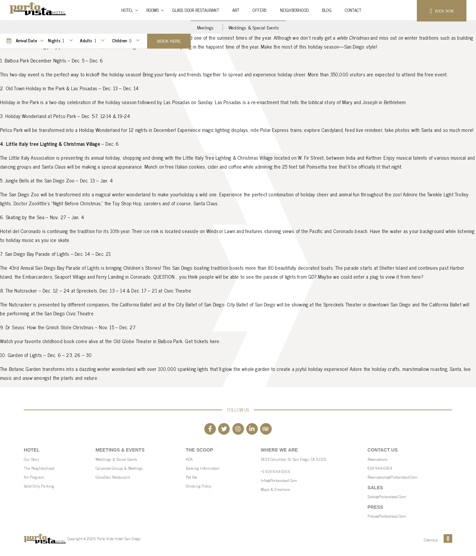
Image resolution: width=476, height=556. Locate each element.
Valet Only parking (39, 486)
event (441, 74)
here (214, 341)
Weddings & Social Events (116, 459)
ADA (189, 459)
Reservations (377, 459)
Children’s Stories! (142, 267)
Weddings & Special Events (253, 27)
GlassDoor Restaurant (113, 477)
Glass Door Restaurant (195, 10)
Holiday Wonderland (99, 130)
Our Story (31, 459)
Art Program (34, 477)
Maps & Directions (275, 489)
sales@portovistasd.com (387, 496)
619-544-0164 (380, 468)
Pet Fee (191, 477)
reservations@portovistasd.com (393, 477)
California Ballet (445, 304)
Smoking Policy (199, 486)
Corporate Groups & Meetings (119, 468)
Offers (259, 10)
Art (236, 10)
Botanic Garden (25, 369)
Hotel (127, 10)
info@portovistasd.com (279, 480)
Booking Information (203, 468)
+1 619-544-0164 (275, 471)
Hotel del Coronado (20, 231)
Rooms (152, 10)
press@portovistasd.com (387, 516)
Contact (353, 10)
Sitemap (430, 539)
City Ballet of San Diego (251, 304)
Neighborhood (294, 10)
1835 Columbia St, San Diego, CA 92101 (293, 459)
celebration (79, 102)
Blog (327, 10)
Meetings (205, 27)
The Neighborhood (39, 468)
